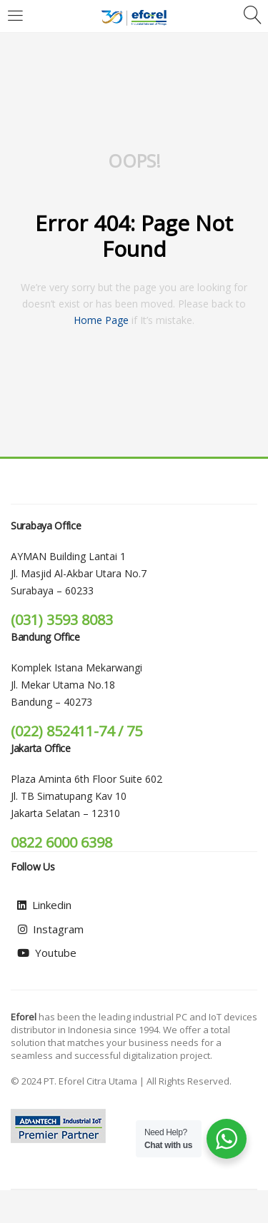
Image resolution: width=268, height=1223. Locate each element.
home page (101, 320)
